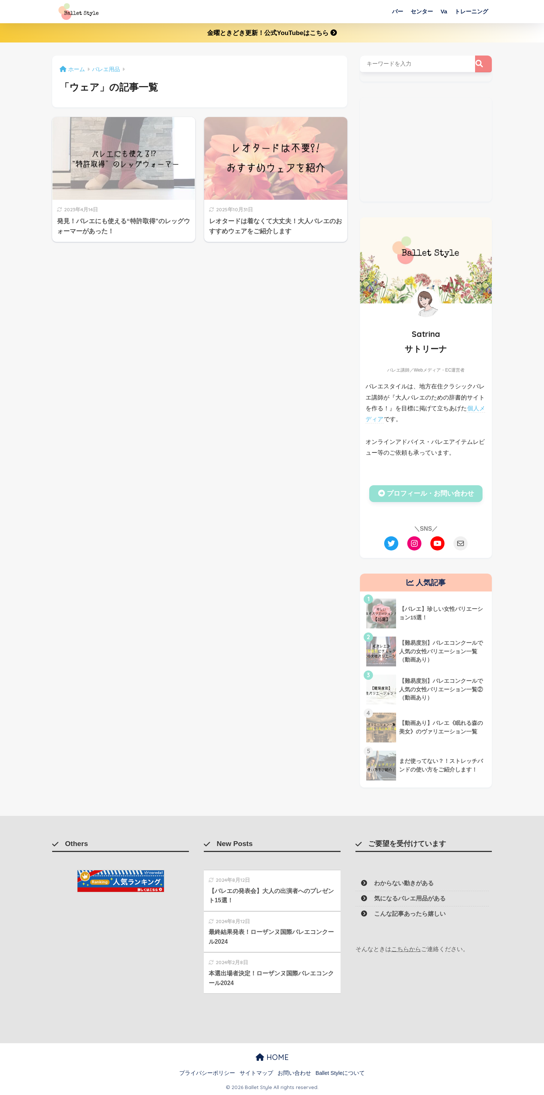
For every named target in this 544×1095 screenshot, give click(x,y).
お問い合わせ (294, 1073)
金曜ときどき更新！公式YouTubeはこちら (271, 33)
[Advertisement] (426, 149)
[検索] (483, 64)
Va (443, 11)
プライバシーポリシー (207, 1073)
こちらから (406, 949)
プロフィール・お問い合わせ (426, 493)
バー (397, 11)
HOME (272, 1057)
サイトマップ (256, 1073)
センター (422, 11)
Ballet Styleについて (340, 1073)
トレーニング (471, 11)
